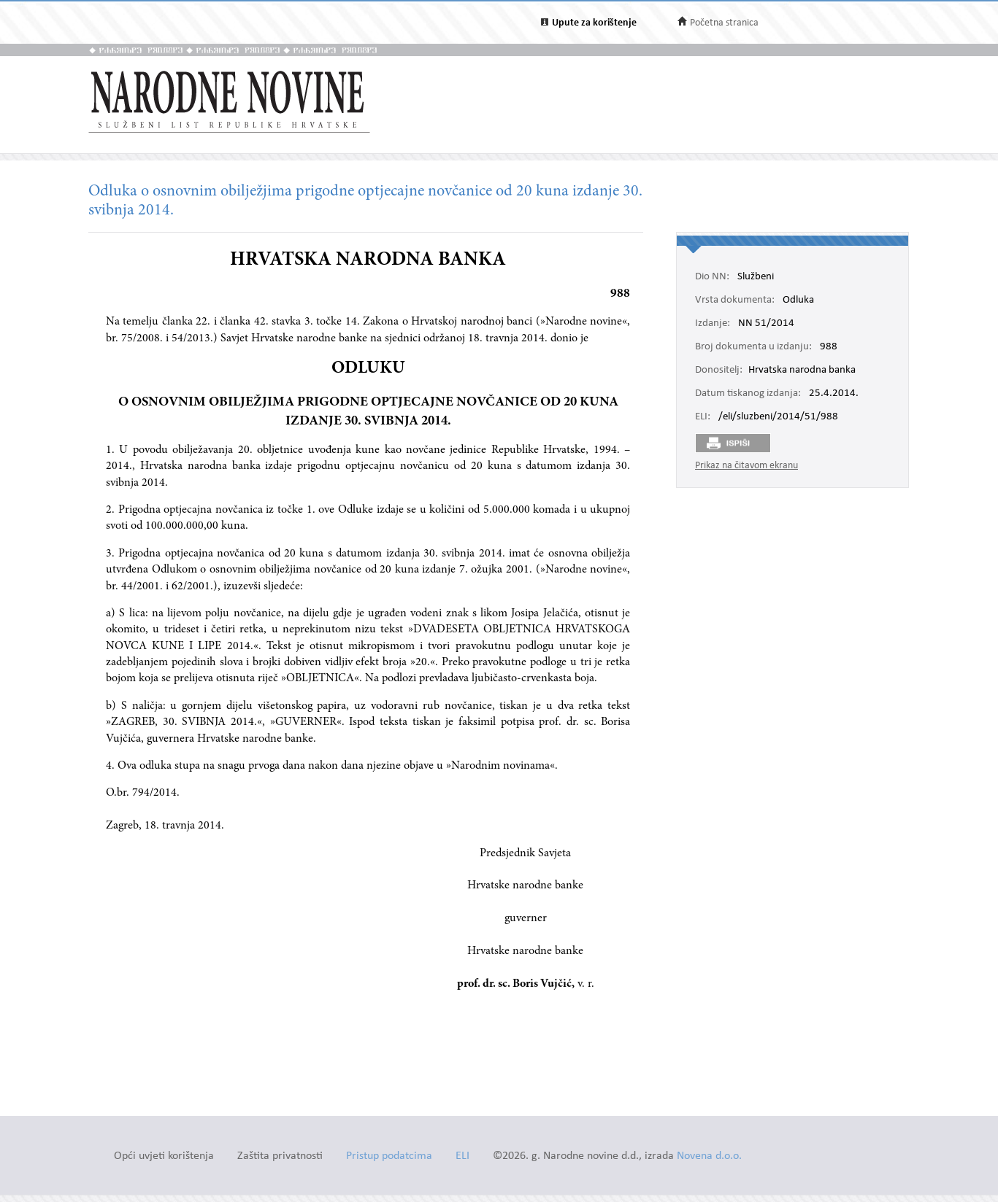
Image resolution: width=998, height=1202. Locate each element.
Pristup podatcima (389, 1156)
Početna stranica (724, 23)
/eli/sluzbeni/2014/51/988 (778, 417)
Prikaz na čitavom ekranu (746, 465)
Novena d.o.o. (709, 1156)
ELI (462, 1156)
